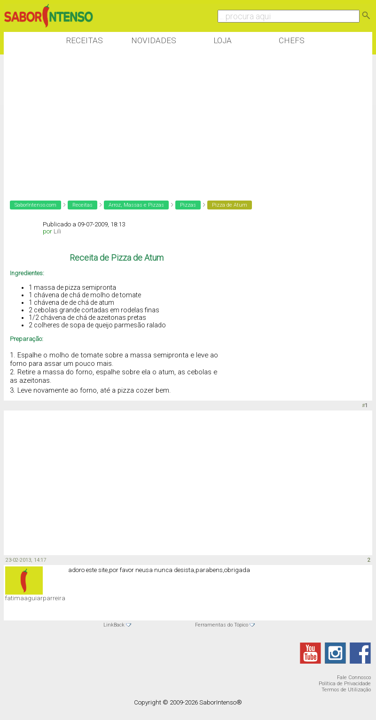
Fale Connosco (354, 677)
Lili (57, 231)
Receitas (84, 40)
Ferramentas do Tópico (221, 625)
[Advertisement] (175, 121)
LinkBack (114, 625)
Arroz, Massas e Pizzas (136, 205)
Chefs (292, 40)
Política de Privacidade (345, 684)
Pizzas (188, 205)
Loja (222, 40)
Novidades (153, 40)
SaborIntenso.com (35, 205)
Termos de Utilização (346, 690)
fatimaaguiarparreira (35, 598)
